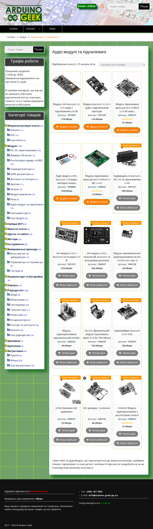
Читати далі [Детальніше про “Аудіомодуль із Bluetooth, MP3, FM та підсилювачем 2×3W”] (129, 198)
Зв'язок (14, 189)
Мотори (13, 239)
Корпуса (13, 285)
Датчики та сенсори (22, 179)
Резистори (16, 315)
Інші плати (16, 140)
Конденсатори (18, 320)
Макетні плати (17, 229)
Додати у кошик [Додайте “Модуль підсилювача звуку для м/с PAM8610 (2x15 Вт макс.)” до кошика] (129, 130)
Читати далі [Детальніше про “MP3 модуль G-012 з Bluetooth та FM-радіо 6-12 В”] (68, 275)
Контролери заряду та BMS (26, 160)
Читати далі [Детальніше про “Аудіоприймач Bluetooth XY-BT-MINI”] (129, 353)
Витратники (15, 351)
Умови (52, 29)
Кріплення (14, 346)
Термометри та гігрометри (26, 262)
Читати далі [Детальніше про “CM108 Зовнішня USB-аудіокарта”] (68, 430)
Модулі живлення (20, 194)
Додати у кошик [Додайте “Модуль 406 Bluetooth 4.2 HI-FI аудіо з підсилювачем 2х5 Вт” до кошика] (68, 126)
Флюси (14, 360)
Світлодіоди (17, 304)
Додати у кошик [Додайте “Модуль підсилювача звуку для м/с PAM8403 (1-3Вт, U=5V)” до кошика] (98, 202)
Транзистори (18, 309)
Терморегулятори (21, 169)
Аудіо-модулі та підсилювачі (27, 204)
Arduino (14, 130)
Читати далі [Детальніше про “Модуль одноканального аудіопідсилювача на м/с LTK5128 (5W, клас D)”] (129, 275)
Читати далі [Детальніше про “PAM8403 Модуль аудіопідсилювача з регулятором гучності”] (129, 434)
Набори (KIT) (15, 224)
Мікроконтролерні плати (23, 125)
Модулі (23, 37)
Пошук (144, 6)
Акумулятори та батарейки (25, 276)
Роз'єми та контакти (22, 325)
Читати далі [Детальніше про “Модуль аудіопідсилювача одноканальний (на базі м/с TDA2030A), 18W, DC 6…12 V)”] (68, 353)
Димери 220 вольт (21, 155)
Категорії (30, 29)
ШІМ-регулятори (20, 174)
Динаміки (14, 341)
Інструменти (16, 244)
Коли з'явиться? (129, 207)
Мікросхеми (17, 299)
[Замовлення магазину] (122, 64)
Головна (13, 29)
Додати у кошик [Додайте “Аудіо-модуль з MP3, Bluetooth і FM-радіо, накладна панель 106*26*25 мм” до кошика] (68, 198)
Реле (13, 199)
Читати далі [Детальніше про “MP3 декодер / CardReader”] (98, 430)
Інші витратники (20, 365)
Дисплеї (15, 184)
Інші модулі (17, 218)
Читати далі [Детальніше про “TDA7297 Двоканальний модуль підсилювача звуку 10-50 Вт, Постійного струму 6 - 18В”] (98, 353)
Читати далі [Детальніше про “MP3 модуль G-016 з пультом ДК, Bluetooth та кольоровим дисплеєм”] (98, 275)
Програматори (19, 213)
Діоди (13, 294)
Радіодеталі (15, 290)
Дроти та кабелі (18, 234)
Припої (14, 355)
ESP (12, 135)
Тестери (15, 270)
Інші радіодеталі (20, 335)
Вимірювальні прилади (22, 249)
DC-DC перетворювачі (23, 150)
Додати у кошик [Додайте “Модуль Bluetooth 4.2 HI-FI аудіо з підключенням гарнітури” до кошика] (98, 126)
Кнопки (14, 330)
